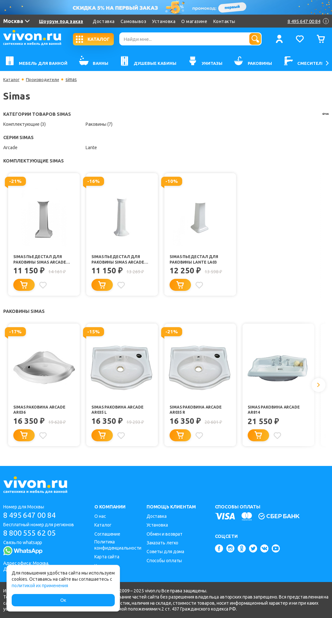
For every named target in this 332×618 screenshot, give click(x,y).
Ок (63, 600)
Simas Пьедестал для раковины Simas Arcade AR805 (41, 260)
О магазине (194, 21)
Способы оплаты (164, 560)
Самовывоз (134, 21)
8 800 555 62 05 (32, 533)
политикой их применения (40, 585)
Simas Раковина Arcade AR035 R (197, 412)
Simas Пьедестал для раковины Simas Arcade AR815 (119, 260)
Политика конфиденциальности (117, 545)
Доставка (103, 21)
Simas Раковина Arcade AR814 (275, 412)
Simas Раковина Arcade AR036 (41, 412)
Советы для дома (165, 551)
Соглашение (107, 534)
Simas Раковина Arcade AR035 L (119, 412)
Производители (44, 79)
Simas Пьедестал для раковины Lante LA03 (195, 260)
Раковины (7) (99, 124)
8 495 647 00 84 (32, 515)
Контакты (224, 21)
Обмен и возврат (165, 534)
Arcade (10, 147)
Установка (163, 21)
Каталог (11, 79)
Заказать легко (163, 542)
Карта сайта (106, 556)
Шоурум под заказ (61, 21)
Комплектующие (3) (24, 124)
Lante (91, 147)
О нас (100, 516)
